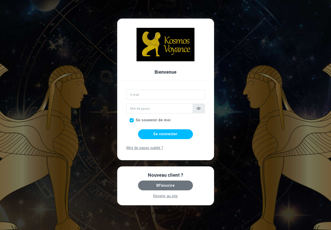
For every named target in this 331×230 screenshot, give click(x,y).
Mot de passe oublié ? (144, 148)
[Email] (165, 94)
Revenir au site (165, 196)
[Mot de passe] (159, 108)
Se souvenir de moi (153, 120)
